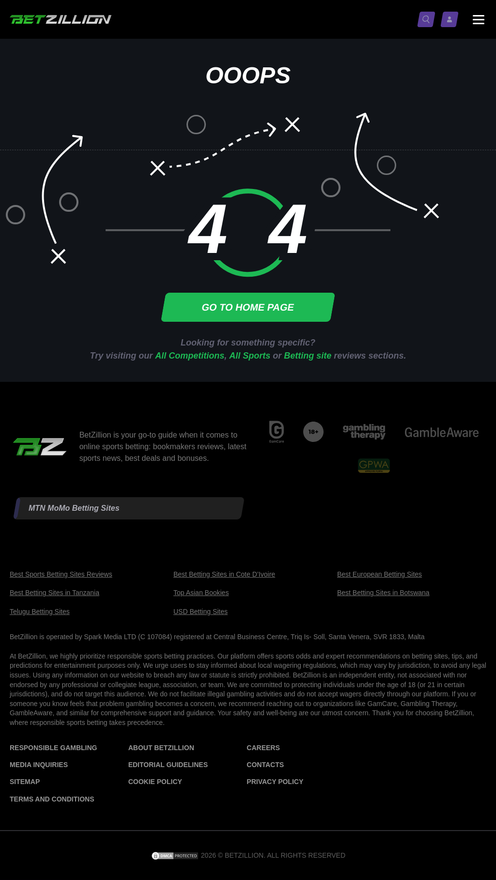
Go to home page (248, 307)
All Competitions (189, 356)
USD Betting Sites (200, 611)
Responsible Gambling (53, 748)
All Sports (249, 356)
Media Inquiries (39, 765)
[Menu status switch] (478, 19)
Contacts (265, 765)
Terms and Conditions (52, 799)
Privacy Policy (275, 782)
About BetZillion (161, 748)
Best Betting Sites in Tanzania (54, 593)
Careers (263, 748)
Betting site (307, 356)
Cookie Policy (155, 782)
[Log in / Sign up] (451, 19)
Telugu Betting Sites (40, 611)
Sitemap (25, 782)
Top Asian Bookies (201, 593)
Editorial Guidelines (168, 765)
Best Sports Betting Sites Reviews (61, 574)
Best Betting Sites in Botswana (383, 593)
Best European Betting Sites (379, 574)
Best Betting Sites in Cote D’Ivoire (224, 574)
